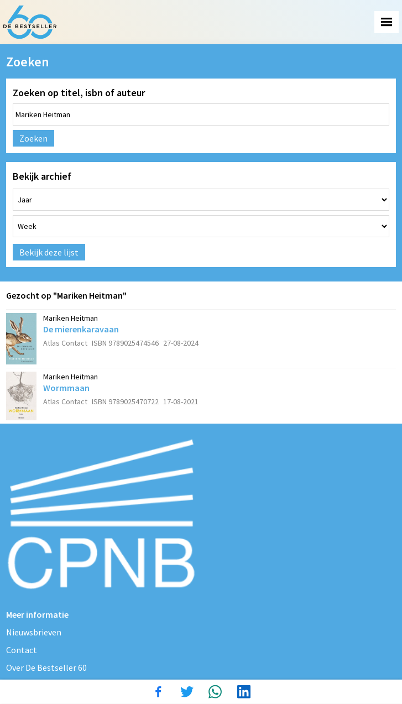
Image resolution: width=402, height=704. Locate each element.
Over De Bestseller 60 (46, 667)
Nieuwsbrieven (33, 632)
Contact (21, 649)
